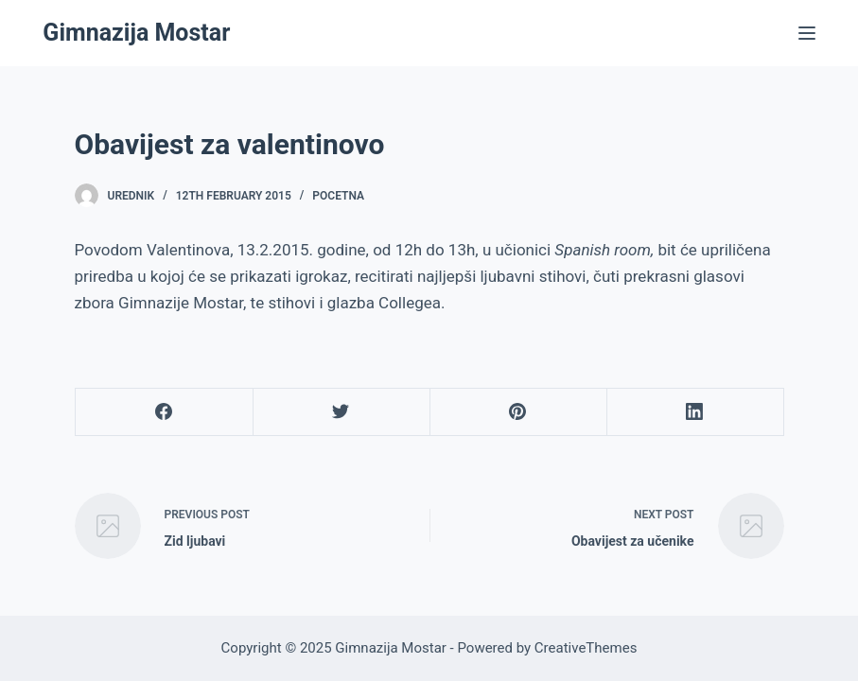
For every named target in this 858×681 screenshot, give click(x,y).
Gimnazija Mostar (136, 32)
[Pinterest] (518, 412)
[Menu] (806, 33)
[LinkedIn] (695, 412)
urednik (131, 195)
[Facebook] (165, 412)
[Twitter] (341, 412)
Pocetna (338, 195)
